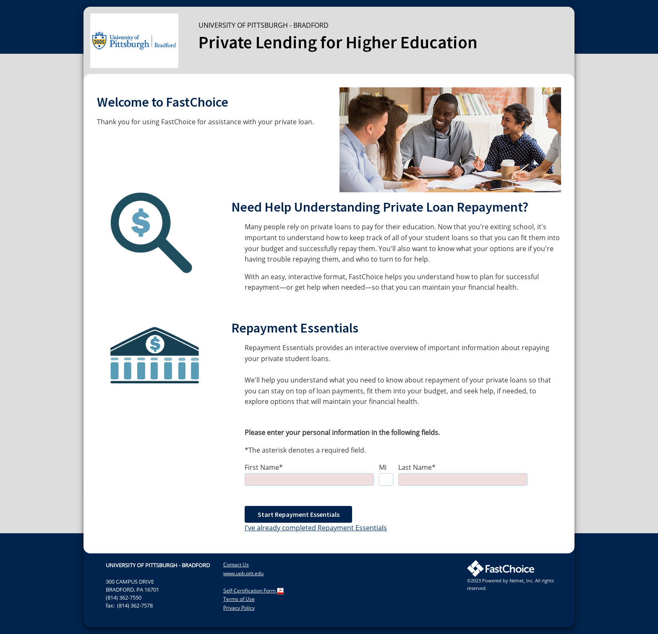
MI (382, 467)
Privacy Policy (239, 608)
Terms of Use (239, 599)
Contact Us (236, 564)
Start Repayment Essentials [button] (298, 514)
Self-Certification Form (253, 590)
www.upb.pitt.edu (243, 573)
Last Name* (417, 467)
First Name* (264, 467)
